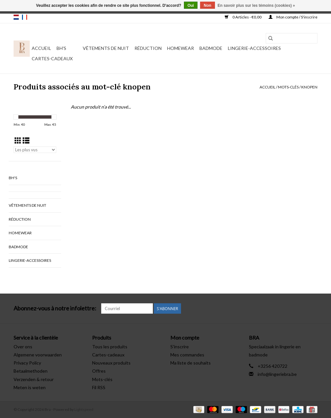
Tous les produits (109, 346)
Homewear (180, 48)
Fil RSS (98, 387)
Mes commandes (187, 354)
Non (207, 5)
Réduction (148, 48)
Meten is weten (30, 387)
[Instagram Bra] (312, 308)
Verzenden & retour (34, 379)
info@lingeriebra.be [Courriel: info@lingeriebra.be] (277, 374)
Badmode (210, 48)
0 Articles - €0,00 (243, 17)
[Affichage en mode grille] (18, 140)
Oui (190, 5)
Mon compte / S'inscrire (293, 17)
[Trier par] (35, 149)
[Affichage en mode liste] (26, 140)
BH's (61, 48)
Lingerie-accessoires (254, 48)
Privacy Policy (27, 363)
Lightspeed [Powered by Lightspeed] (83, 409)
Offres (99, 371)
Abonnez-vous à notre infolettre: (55, 308)
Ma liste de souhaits (190, 363)
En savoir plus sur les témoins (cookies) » (256, 5)
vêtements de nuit (106, 48)
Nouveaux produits (111, 363)
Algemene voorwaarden (38, 354)
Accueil (41, 48)
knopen (309, 87)
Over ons (23, 346)
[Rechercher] (291, 38)
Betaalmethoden (31, 371)
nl (16, 17)
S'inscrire (179, 346)
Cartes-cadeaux (52, 58)
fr (24, 17)
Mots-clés (288, 87)
